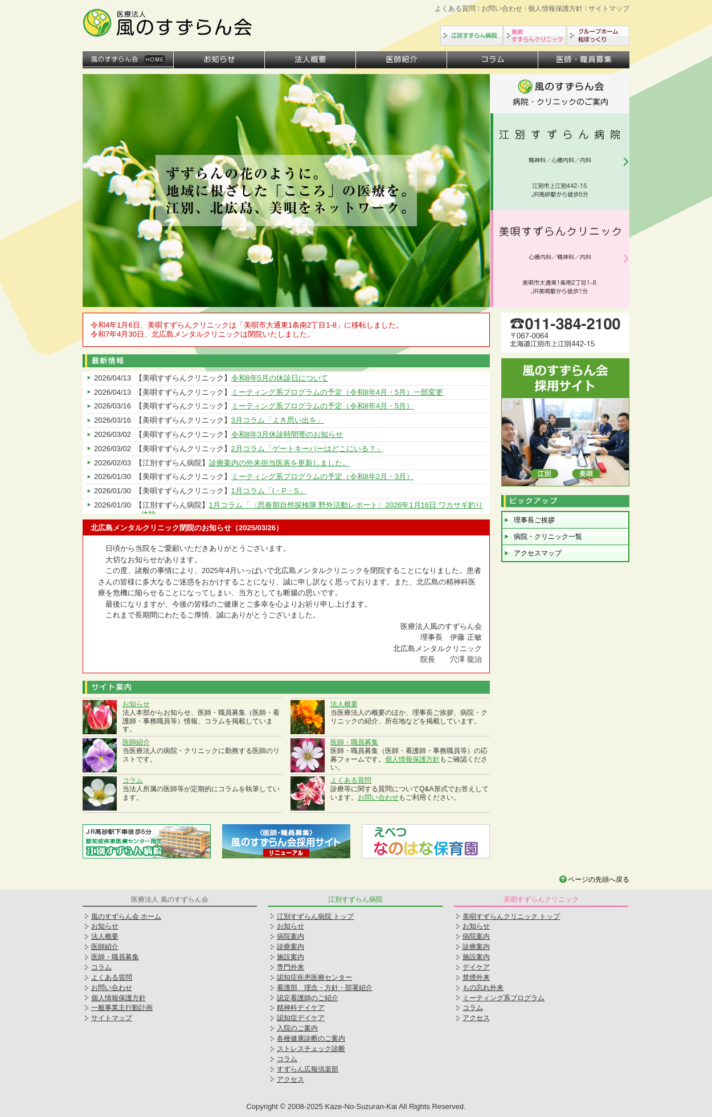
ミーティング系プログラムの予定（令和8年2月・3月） (322, 476)
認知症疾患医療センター (314, 977)
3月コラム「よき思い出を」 (277, 420)
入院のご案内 (297, 1028)
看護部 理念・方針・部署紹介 (325, 988)
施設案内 (290, 957)
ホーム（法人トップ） (128, 59)
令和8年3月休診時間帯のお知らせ (287, 434)
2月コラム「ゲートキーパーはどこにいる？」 (307, 448)
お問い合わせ (501, 9)
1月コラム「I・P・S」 (268, 490)
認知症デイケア (301, 1018)
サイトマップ (608, 9)
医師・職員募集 (583, 59)
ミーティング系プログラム (504, 998)
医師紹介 (401, 59)
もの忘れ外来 (483, 988)
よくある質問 (455, 9)
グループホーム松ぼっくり (598, 36)
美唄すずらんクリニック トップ (511, 916)
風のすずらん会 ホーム (126, 916)
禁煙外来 (476, 977)
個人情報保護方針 (555, 9)
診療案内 (290, 947)
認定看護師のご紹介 (307, 998)
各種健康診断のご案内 (311, 1038)
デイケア (476, 967)
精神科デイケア (301, 1008)
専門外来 (290, 967)
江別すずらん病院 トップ (315, 916)
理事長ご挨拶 (534, 520)
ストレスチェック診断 (311, 1049)
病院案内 (290, 936)
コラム (492, 59)
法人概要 (310, 59)
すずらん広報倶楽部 (307, 1069)
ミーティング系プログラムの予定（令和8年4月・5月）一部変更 (337, 392)
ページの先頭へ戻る (598, 879)
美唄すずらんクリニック (535, 36)
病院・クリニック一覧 (548, 537)
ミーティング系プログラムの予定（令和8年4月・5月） (322, 406)
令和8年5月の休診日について (279, 378)
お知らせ (219, 59)
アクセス (290, 1079)
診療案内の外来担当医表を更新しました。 (279, 463)
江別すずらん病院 (471, 36)
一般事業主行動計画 (122, 1008)
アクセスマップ (538, 553)
